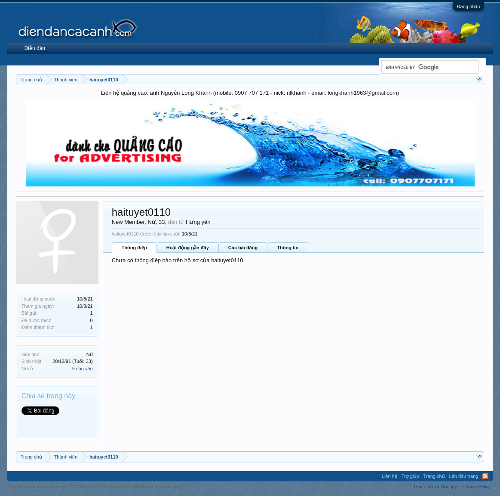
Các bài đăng (243, 247)
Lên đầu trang (464, 476)
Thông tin (287, 247)
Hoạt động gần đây (187, 247)
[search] (429, 67)
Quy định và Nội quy (435, 486)
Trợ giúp (410, 476)
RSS (485, 476)
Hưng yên (82, 368)
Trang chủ (434, 476)
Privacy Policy (476, 486)
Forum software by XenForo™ (69, 486)
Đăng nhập (468, 6)
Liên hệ (389, 476)
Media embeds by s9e (157, 486)
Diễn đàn (35, 48)
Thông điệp (134, 247)
